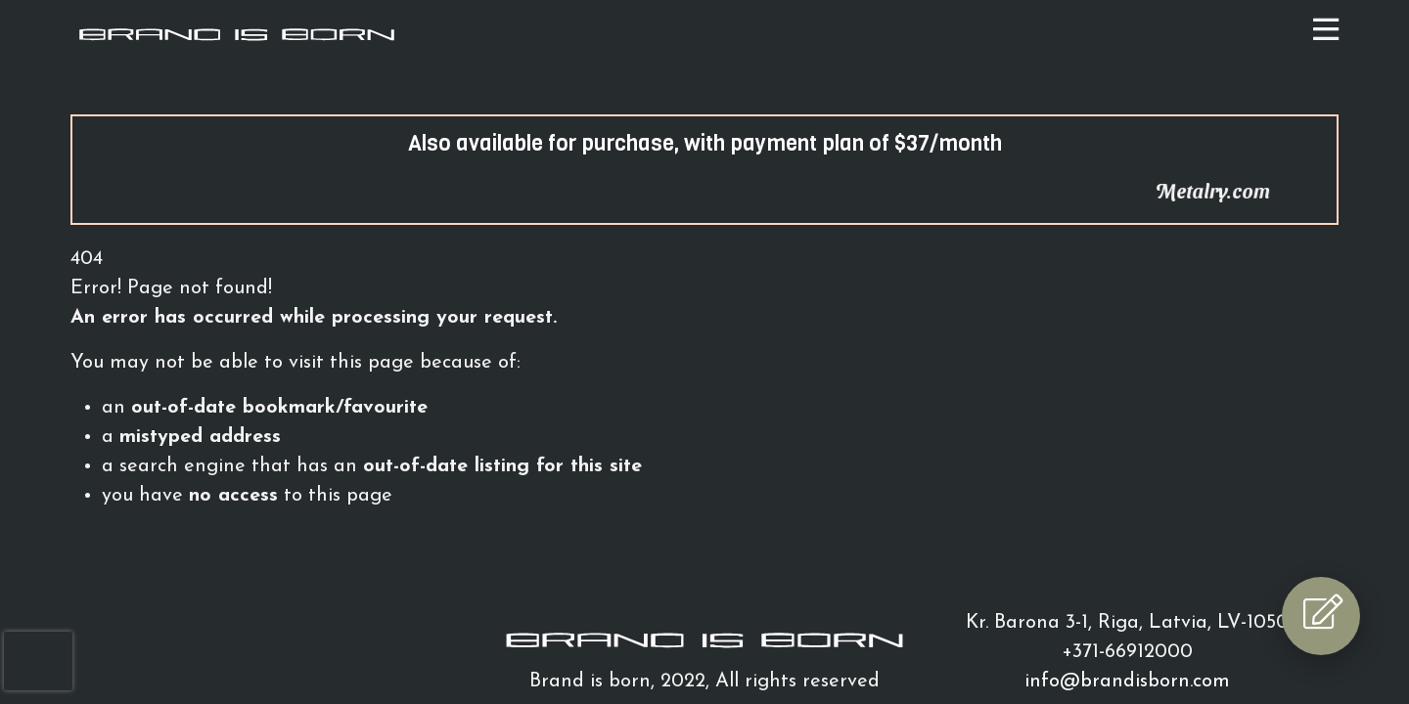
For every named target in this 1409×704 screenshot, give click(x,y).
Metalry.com (1230, 190)
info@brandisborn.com (1127, 681)
